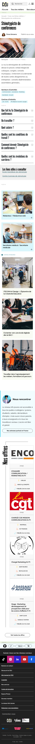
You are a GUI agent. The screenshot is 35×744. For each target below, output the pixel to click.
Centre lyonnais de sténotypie (14, 176)
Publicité (4, 735)
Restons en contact (7, 666)
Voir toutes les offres (17, 635)
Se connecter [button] (29, 4)
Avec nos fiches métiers (16, 16)
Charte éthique (15, 735)
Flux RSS (9, 735)
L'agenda (4, 680)
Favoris (20, 646)
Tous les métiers (17, 9)
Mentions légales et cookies (25, 735)
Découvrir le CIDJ (6, 670)
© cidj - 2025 (15, 741)
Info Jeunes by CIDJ (7, 675)
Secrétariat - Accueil (7, 95)
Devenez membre (6, 698)
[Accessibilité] (5, 646)
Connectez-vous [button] (8, 714)
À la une (5, 9)
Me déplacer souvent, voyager (19, 101)
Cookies (21, 741)
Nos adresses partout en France (17, 431)
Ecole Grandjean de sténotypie (14, 172)
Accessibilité (16, 736)
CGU (21, 736)
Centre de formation (7, 689)
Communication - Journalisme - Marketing (13, 92)
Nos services (5, 684)
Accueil (3, 16)
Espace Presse (5, 694)
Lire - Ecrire (5, 101)
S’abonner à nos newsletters (9, 708)
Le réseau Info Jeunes (8, 703)
